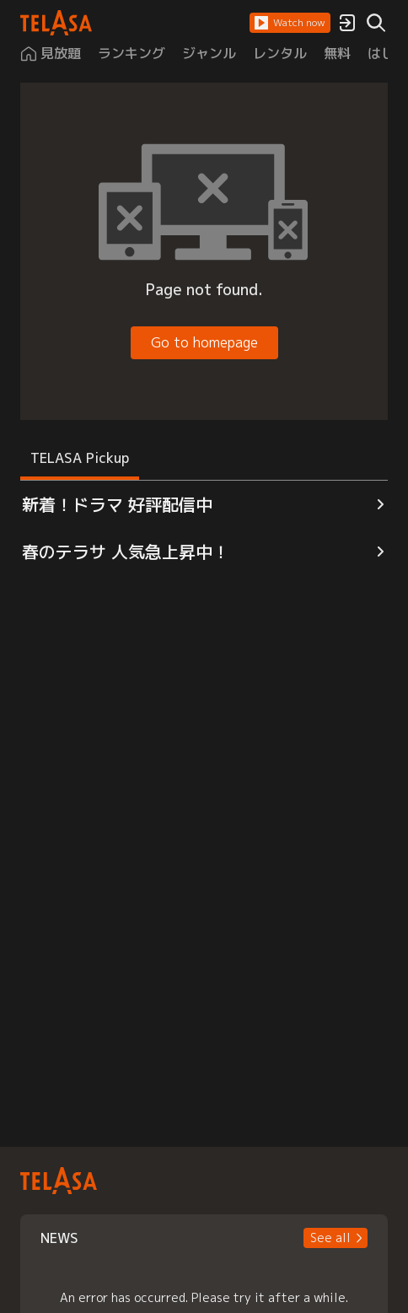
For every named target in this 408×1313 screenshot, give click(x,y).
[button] (290, 23)
